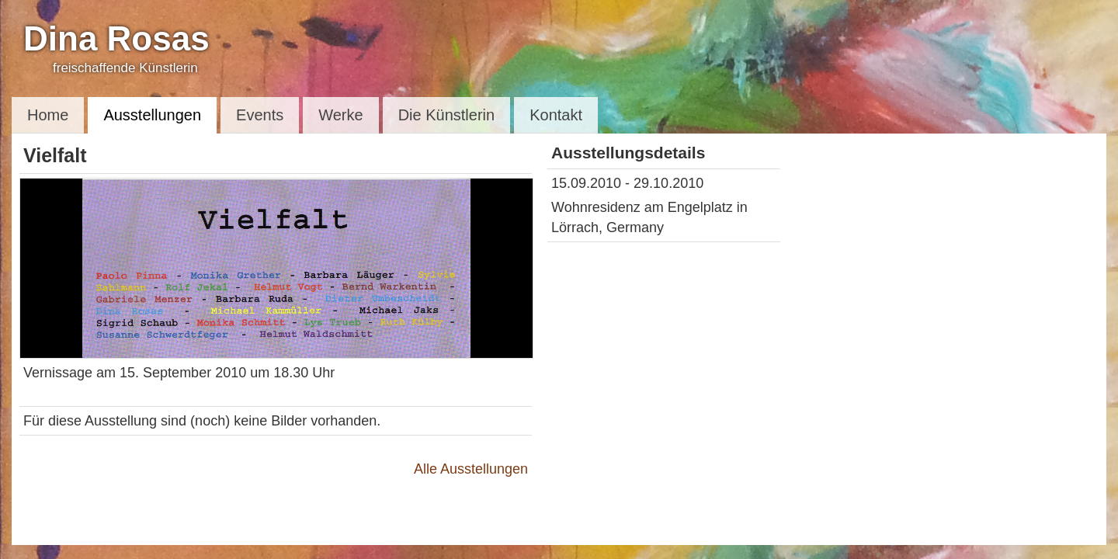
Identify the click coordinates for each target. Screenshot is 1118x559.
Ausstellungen (152, 114)
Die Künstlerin (446, 114)
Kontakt (555, 114)
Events (259, 114)
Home (47, 114)
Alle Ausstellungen (471, 469)
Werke (340, 114)
